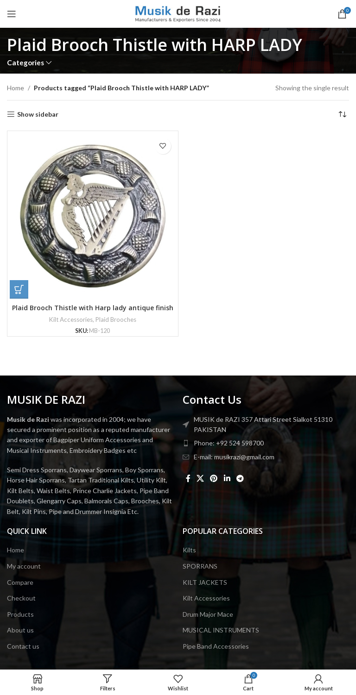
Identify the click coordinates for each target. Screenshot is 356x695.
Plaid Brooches (115, 319)
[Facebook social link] (188, 478)
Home (15, 88)
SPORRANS (200, 566)
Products (20, 614)
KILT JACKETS (205, 582)
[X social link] (200, 478)
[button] (19, 289)
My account (24, 566)
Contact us (23, 646)
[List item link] (266, 443)
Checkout (21, 598)
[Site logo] (178, 13)
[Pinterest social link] (214, 478)
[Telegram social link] (240, 478)
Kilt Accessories (71, 319)
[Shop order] (342, 114)
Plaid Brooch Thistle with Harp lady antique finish (92, 307)
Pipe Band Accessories (216, 646)
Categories (25, 62)
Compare (20, 582)
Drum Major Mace (208, 614)
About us (20, 630)
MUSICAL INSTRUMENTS (221, 630)
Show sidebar (37, 114)
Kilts (189, 550)
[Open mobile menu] (11, 14)
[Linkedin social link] (227, 478)
